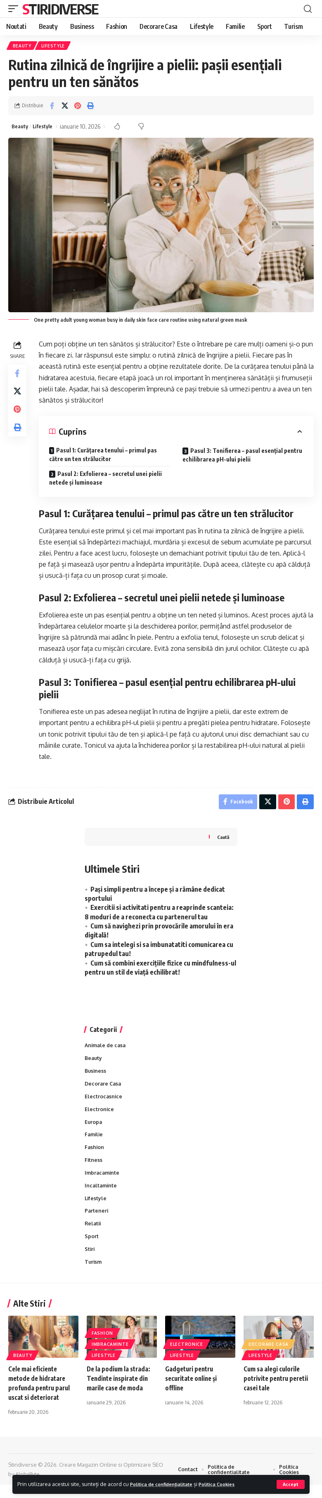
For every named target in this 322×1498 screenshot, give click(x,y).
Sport (92, 1248)
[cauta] (307, 9)
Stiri (90, 1261)
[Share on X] (65, 106)
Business (96, 1076)
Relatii (93, 1235)
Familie (94, 1142)
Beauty (22, 46)
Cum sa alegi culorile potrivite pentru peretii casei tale (278, 1391)
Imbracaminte (103, 1182)
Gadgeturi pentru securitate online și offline (193, 1391)
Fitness (94, 1169)
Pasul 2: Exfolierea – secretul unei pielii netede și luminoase (107, 480)
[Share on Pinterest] (77, 106)
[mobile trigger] (15, 8)
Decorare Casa (104, 1089)
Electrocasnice (104, 1102)
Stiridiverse (60, 8)
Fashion (95, 1155)
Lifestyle (54, 46)
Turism (94, 1275)
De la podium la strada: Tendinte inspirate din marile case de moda (120, 1391)
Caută (222, 841)
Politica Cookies (230, 1484)
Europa (94, 1129)
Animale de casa (106, 1049)
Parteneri (97, 1221)
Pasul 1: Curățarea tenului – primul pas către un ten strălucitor (105, 456)
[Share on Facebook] (52, 106)
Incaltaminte (101, 1195)
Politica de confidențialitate (166, 1484)
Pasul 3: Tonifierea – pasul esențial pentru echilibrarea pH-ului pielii (243, 457)
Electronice (99, 1115)
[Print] (90, 106)
